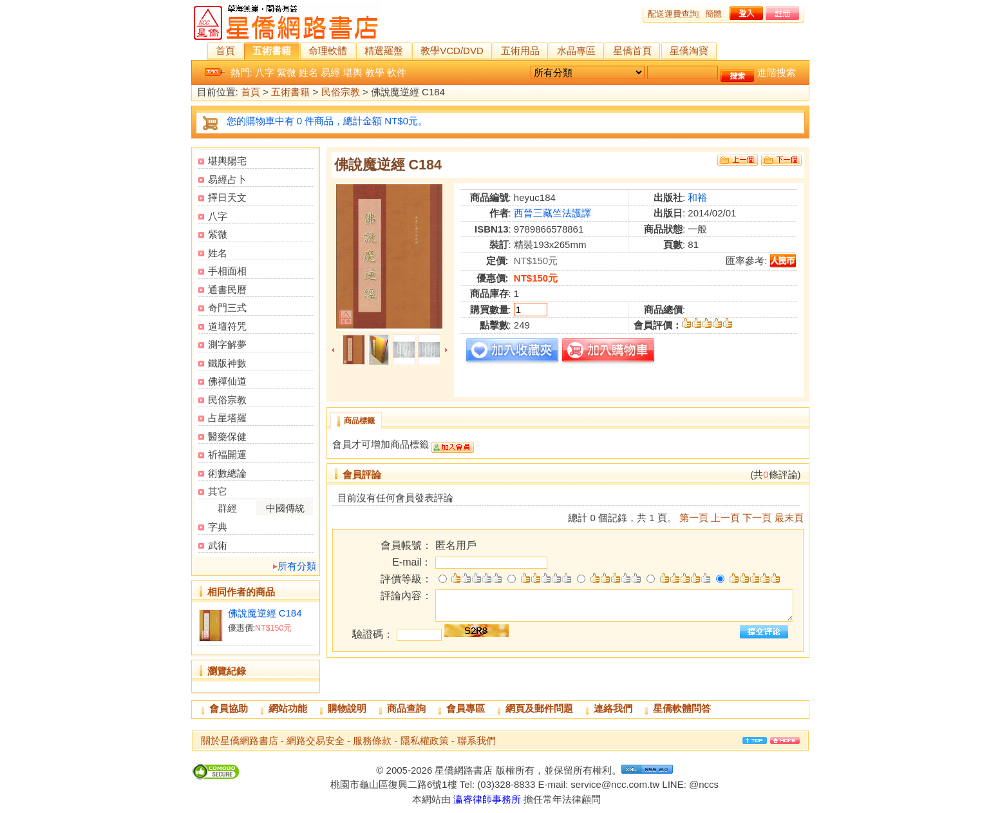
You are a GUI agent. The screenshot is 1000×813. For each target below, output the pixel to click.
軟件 (396, 72)
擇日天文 (227, 197)
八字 (264, 72)
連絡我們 (613, 708)
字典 (217, 526)
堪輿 (353, 72)
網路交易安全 (315, 740)
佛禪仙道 (227, 381)
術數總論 (227, 473)
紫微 (286, 72)
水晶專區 (576, 50)
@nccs (704, 784)
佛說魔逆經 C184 (265, 612)
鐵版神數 (227, 363)
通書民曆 (227, 289)
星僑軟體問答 (682, 708)
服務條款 (372, 740)
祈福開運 (227, 454)
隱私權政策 (425, 740)
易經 (330, 72)
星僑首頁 (632, 50)
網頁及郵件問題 (539, 708)
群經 (227, 507)
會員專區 (465, 708)
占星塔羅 (227, 417)
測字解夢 (227, 344)
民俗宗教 (340, 92)
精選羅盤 (383, 50)
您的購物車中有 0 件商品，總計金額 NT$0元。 (327, 120)
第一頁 (693, 517)
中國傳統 (285, 507)
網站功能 (288, 708)
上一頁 (725, 517)
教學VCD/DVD (452, 50)
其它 (217, 491)
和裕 (697, 197)
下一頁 (756, 517)
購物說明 (347, 708)
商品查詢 (406, 708)
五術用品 (520, 50)
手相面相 (227, 270)
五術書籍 (271, 50)
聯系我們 (476, 740)
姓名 (308, 72)
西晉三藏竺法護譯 (552, 212)
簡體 (713, 14)
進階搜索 (776, 72)
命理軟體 (327, 50)
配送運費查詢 (673, 14)
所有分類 (297, 565)
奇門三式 (227, 307)
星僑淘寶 (689, 50)
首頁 (225, 50)
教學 (374, 72)
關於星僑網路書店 (239, 740)
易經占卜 (227, 179)
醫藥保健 (227, 436)
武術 (217, 545)
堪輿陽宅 (227, 160)
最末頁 (789, 517)
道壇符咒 (227, 326)
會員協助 (228, 708)
